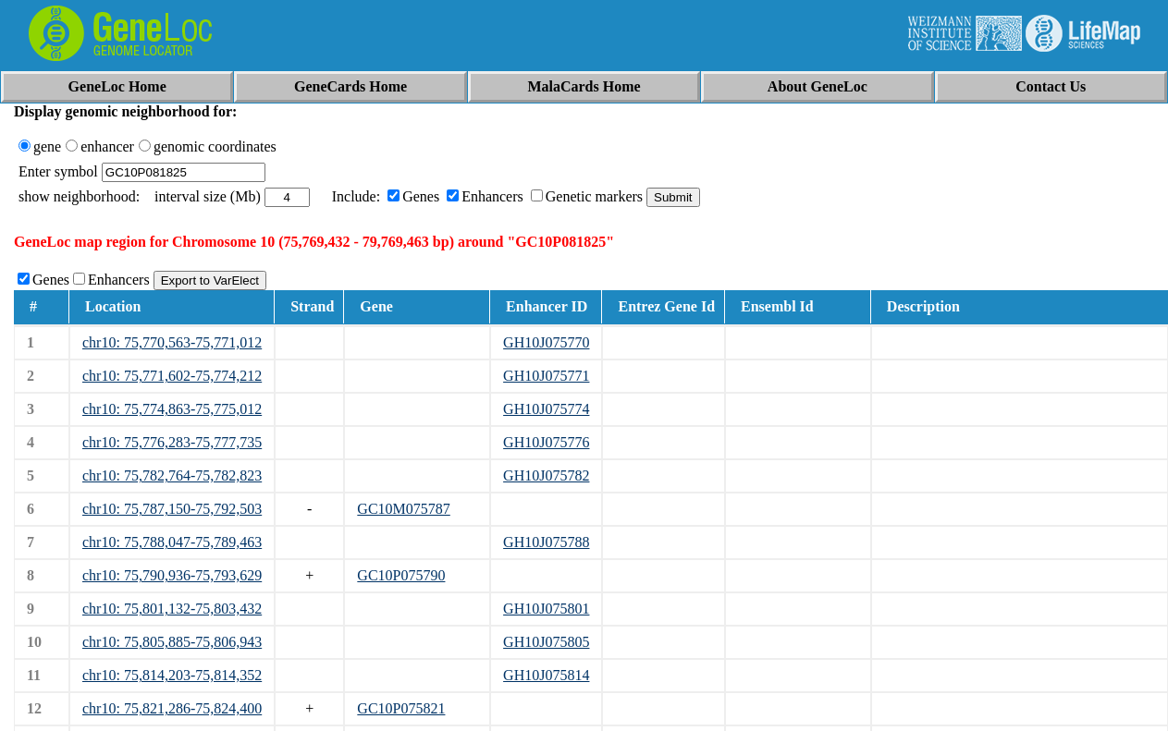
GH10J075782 (546, 475)
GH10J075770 (546, 342)
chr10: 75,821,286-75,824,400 (172, 708)
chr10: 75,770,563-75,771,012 (172, 342)
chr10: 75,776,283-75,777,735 (172, 442)
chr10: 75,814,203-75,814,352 (172, 675)
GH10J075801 (546, 608)
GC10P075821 (401, 708)
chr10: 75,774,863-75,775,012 (172, 409)
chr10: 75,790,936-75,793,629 (172, 575)
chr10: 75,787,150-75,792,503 (172, 509)
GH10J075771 (546, 376)
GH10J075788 (546, 542)
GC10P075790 (401, 575)
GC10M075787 (403, 509)
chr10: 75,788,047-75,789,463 (172, 542)
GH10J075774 (546, 409)
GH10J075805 (546, 642)
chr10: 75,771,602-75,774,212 (172, 376)
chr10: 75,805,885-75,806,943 (172, 642)
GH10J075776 (546, 442)
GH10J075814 (546, 675)
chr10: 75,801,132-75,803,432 (172, 608)
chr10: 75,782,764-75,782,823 (172, 475)
